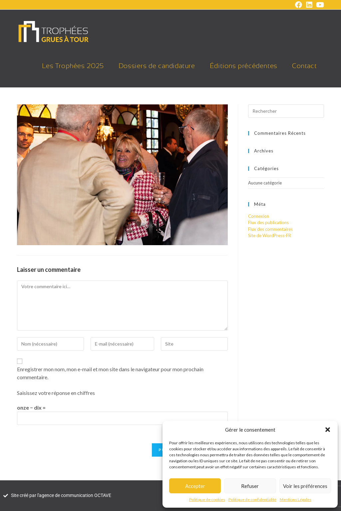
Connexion (258, 216)
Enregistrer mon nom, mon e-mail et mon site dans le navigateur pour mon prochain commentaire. (110, 373)
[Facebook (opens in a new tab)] (298, 4)
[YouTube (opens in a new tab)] (319, 4)
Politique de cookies (207, 499)
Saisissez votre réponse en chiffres (56, 393)
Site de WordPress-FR (269, 235)
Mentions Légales (295, 499)
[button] (327, 429)
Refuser (250, 486)
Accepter (195, 486)
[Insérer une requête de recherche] (286, 111)
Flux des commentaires (270, 229)
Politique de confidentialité (252, 499)
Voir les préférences (305, 486)
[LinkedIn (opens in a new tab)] (309, 4)
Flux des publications (268, 222)
